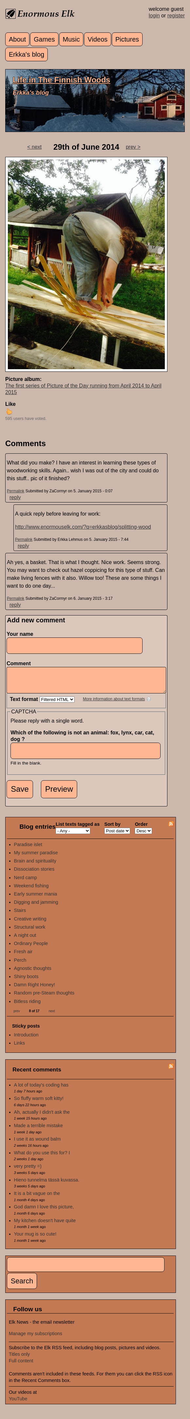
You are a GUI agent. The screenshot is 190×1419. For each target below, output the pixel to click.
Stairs (20, 915)
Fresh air (23, 956)
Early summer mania (35, 898)
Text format (24, 704)
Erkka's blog (26, 54)
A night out (25, 940)
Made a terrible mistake (38, 1130)
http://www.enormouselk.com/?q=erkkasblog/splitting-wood (83, 527)
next (52, 1016)
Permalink (15, 491)
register (176, 15)
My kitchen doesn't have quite (45, 1225)
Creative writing (30, 923)
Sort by (112, 829)
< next (34, 147)
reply (15, 497)
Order (141, 829)
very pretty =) (28, 1171)
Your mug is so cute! (35, 1238)
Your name (20, 634)
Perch (20, 965)
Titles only (19, 1359)
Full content (21, 1365)
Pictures (127, 39)
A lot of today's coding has (41, 1089)
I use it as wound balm (37, 1143)
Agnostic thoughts (32, 973)
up (9, 411)
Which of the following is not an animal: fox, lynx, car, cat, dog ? (82, 741)
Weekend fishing (31, 890)
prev (16, 1016)
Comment (20, 663)
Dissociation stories (34, 874)
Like (10, 404)
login (154, 15)
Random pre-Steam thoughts (44, 997)
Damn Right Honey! (34, 989)
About (17, 39)
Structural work (29, 932)
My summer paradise (36, 857)
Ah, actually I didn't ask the (42, 1117)
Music (71, 39)
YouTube (18, 1403)
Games (44, 39)
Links (19, 1047)
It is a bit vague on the (37, 1198)
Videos (98, 39)
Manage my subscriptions (35, 1338)
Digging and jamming (36, 907)
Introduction (26, 1039)
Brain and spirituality (35, 865)
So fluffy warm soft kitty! (39, 1103)
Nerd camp (25, 882)
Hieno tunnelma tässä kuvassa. (46, 1184)
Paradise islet (28, 849)
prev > (133, 147)
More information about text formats (114, 704)
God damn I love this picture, (44, 1211)
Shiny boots (26, 981)
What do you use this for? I (42, 1157)
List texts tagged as (77, 829)
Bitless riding (27, 1006)
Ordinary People (31, 948)
